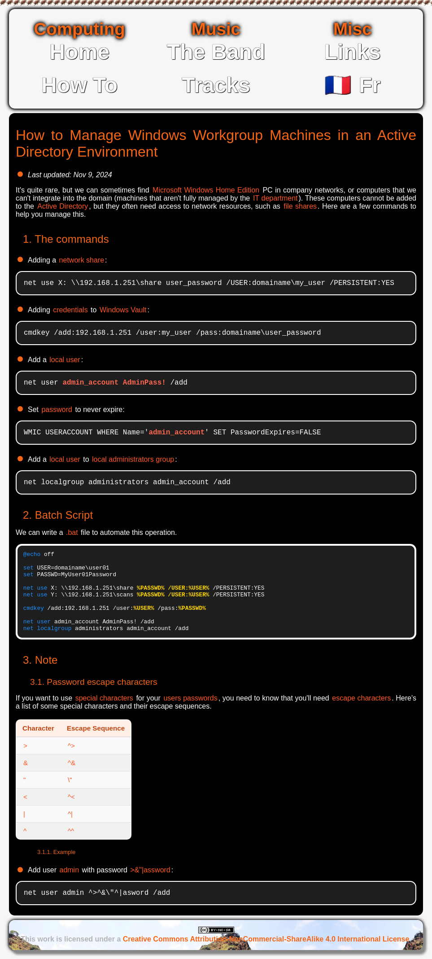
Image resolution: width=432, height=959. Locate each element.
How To (79, 85)
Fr (352, 85)
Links (352, 51)
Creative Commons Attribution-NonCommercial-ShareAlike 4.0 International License (266, 939)
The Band (216, 51)
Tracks (216, 85)
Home (79, 51)
